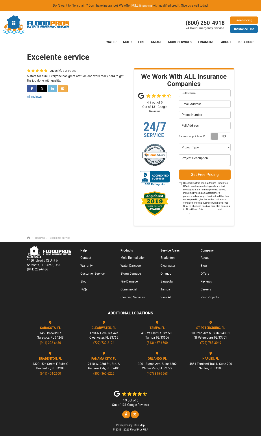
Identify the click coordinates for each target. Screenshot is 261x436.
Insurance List (244, 29)
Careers (206, 289)
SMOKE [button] (156, 42)
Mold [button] (127, 42)
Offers (205, 273)
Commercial (128, 289)
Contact (85, 257)
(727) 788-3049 (210, 343)
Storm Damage (130, 273)
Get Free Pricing (205, 174)
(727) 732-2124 (103, 343)
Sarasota (167, 281)
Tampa (165, 289)
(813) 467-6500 (157, 343)
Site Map (139, 425)
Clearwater (168, 265)
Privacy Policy (124, 425)
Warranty (86, 265)
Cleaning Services (132, 297)
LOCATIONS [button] (246, 42)
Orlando (166, 273)
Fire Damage (129, 281)
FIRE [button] (141, 42)
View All (166, 297)
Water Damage (130, 265)
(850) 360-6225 (103, 373)
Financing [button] (206, 42)
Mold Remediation (132, 257)
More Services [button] (179, 42)
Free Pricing (244, 20)
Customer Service (92, 273)
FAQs (84, 289)
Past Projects (210, 297)
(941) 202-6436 (50, 343)
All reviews (34, 97)
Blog (83, 281)
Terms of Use (211, 209)
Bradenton (168, 257)
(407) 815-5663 (157, 373)
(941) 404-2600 (50, 373)
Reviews (206, 281)
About (205, 257)
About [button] (226, 42)
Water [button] (111, 42)
